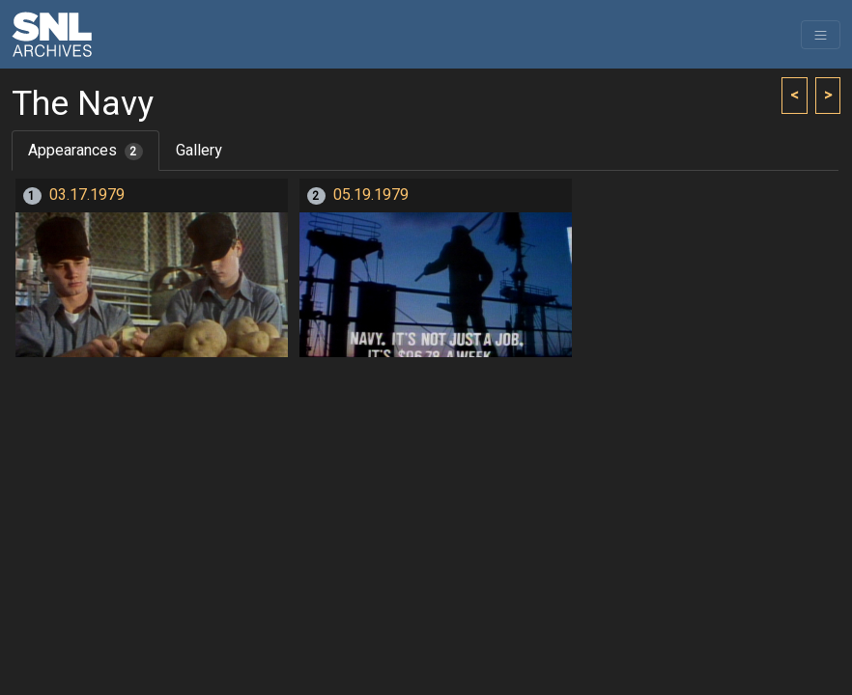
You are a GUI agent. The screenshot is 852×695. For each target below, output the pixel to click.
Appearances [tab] (85, 150)
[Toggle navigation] (820, 34)
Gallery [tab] (199, 150)
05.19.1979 (371, 195)
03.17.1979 (87, 195)
